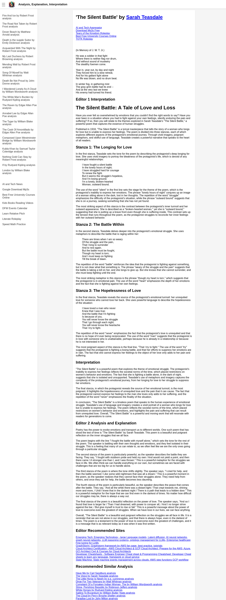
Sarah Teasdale (144, 17)
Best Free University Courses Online (18, 196)
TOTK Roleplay (84, 39)
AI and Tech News (12, 184)
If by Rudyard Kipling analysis (18, 165)
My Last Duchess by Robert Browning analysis (17, 57)
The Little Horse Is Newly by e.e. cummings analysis (105, 578)
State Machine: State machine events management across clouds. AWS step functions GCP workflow (132, 559)
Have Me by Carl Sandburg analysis (96, 573)
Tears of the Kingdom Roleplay (93, 33)
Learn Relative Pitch (13, 213)
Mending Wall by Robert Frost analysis (18, 66)
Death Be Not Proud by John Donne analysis (18, 82)
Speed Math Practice (14, 224)
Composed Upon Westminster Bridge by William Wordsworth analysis (19, 140)
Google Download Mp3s (15, 189)
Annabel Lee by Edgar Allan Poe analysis (17, 114)
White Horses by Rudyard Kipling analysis (99, 590)
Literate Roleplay (11, 219)
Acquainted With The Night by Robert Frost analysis (18, 49)
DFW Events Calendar (14, 208)
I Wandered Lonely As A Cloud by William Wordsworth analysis (20, 90)
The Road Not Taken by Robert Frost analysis (19, 25)
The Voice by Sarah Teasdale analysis (97, 576)
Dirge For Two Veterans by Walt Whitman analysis (104, 581)
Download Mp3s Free (88, 30)
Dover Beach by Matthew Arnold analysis (16, 33)
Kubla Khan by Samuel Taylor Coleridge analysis (18, 150)
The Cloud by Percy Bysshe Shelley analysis (101, 595)
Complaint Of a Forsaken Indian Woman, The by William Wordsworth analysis (119, 584)
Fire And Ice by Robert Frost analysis (18, 17)
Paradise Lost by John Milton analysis (97, 598)
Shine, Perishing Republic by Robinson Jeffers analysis (106, 587)
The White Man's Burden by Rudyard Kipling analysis (17, 98)
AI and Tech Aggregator (89, 27)
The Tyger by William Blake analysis (17, 123)
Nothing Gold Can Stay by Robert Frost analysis (16, 158)
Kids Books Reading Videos (17, 203)
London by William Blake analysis (16, 172)
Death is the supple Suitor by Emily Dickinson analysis (18, 41)
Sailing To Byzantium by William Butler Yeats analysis (105, 593)
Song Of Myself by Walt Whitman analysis (15, 74)
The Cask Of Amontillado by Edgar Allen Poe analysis (17, 131)
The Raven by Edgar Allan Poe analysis (19, 106)
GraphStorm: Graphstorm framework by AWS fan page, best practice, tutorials (119, 545)
